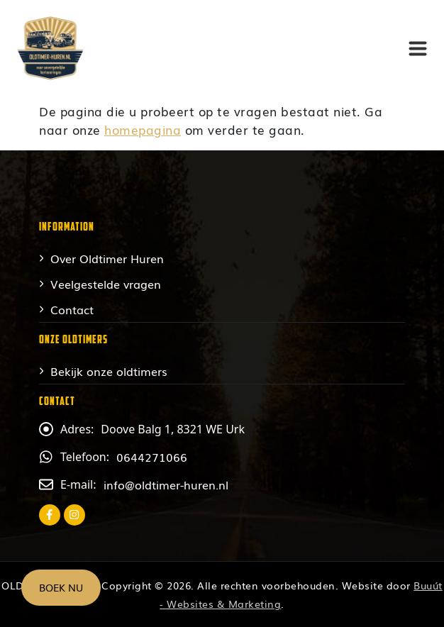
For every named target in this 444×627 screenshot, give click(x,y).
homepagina (142, 129)
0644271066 (151, 456)
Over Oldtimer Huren (107, 258)
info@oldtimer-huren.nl (166, 484)
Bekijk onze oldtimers (108, 370)
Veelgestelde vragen (105, 283)
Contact (72, 309)
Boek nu (61, 587)
